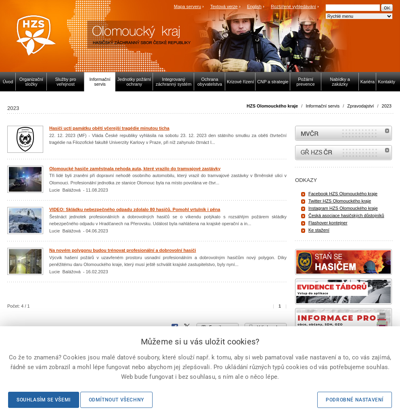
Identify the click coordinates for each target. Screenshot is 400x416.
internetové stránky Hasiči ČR (343, 152)
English (254, 6)
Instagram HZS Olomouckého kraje (343, 208)
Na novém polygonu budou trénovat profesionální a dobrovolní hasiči (122, 250)
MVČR (343, 133)
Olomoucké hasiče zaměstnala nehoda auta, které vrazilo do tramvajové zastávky (134, 168)
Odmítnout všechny (116, 400)
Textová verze (224, 6)
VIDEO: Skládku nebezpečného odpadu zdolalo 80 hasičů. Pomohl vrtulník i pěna (134, 209)
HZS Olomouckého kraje (272, 105)
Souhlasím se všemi (44, 400)
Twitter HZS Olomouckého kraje (339, 200)
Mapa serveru (187, 6)
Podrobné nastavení (354, 400)
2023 (387, 105)
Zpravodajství (360, 105)
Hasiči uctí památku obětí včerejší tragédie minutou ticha (109, 128)
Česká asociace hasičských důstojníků (346, 215)
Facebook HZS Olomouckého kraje (342, 193)
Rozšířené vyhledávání (293, 6)
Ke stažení (318, 230)
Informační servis (322, 105)
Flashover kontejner (328, 222)
